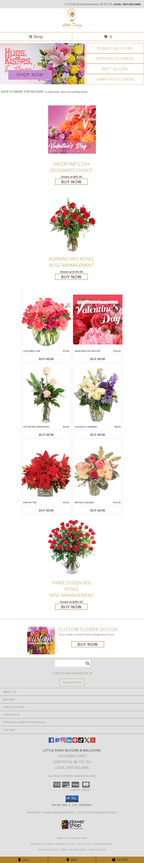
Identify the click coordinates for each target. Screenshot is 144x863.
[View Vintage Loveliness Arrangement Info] (97, 471)
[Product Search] (72, 663)
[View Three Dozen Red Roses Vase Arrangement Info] (72, 548)
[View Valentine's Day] (42, 63)
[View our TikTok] (81, 742)
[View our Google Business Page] (57, 742)
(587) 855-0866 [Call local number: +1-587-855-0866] (132, 4)
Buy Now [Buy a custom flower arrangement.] (88, 644)
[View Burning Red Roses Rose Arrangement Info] (72, 224)
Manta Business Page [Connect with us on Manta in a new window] (59, 812)
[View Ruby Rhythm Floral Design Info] (46, 471)
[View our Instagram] (63, 742)
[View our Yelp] (92, 742)
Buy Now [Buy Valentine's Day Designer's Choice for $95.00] (71, 181)
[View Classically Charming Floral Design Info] (97, 395)
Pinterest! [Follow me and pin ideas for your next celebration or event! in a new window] (34, 812)
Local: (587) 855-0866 (72, 767)
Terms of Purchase (72, 849)
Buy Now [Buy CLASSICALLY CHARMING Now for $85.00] (97, 434)
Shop (36, 36)
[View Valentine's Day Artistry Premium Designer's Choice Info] (97, 319)
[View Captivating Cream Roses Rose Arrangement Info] (46, 395)
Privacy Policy (48, 849)
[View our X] (86, 742)
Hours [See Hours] (120, 860)
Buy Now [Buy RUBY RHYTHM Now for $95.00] (46, 510)
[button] (72, 799)
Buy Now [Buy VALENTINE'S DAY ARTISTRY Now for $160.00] (97, 359)
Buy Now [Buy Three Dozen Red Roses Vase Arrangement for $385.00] (71, 606)
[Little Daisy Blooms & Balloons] (72, 28)
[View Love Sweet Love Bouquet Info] (46, 319)
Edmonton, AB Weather (72, 838)
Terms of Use (96, 849)
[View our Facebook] (51, 742)
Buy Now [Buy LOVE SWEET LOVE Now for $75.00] (46, 359)
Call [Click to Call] (23, 860)
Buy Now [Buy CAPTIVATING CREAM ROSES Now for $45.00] (46, 434)
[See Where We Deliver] (72, 682)
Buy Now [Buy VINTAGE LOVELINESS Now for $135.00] (97, 510)
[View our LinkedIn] (69, 742)
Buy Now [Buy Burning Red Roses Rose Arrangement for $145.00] (71, 276)
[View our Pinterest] (75, 742)
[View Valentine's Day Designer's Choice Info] (72, 129)
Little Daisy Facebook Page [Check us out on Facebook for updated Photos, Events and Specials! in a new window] (97, 812)
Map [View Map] (72, 860)
